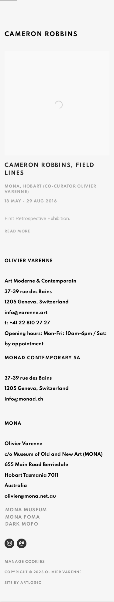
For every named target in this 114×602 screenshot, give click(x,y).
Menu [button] (104, 10)
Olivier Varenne (37, 10)
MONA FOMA (22, 517)
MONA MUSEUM (26, 509)
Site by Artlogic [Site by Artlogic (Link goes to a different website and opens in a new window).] (23, 582)
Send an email (21, 543)
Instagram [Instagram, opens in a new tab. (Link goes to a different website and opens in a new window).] (9, 543)
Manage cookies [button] (25, 562)
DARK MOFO (21, 524)
